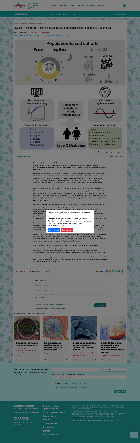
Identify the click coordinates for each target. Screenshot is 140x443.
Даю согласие (54, 230)
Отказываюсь (67, 230)
